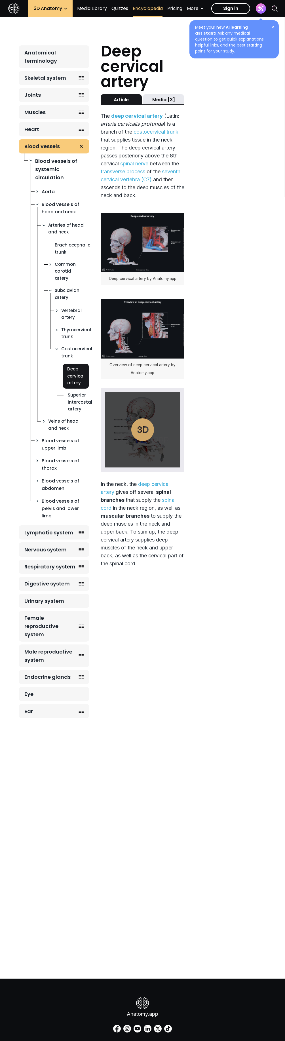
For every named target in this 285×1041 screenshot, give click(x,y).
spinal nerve (134, 164)
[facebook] (117, 1028)
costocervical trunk (156, 132)
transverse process (123, 171)
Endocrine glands (47, 676)
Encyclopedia (148, 8)
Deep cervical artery (76, 376)
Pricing (174, 8)
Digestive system (47, 583)
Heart (31, 129)
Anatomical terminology (40, 56)
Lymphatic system (48, 532)
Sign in (230, 8)
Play (142, 429)
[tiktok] (168, 1028)
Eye (28, 693)
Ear (28, 711)
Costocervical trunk (76, 352)
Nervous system (45, 549)
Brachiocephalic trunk (72, 248)
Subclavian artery (67, 293)
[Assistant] (261, 8)
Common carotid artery (65, 271)
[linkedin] (147, 1028)
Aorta (48, 191)
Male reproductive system (48, 655)
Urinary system (44, 600)
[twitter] (158, 1028)
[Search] (275, 8)
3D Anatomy (50, 8)
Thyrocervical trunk (76, 333)
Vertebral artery (71, 313)
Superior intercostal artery (80, 402)
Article (121, 99)
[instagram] (127, 1028)
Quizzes (119, 8)
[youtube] (137, 1028)
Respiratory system (49, 566)
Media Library (92, 8)
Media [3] (163, 99)
